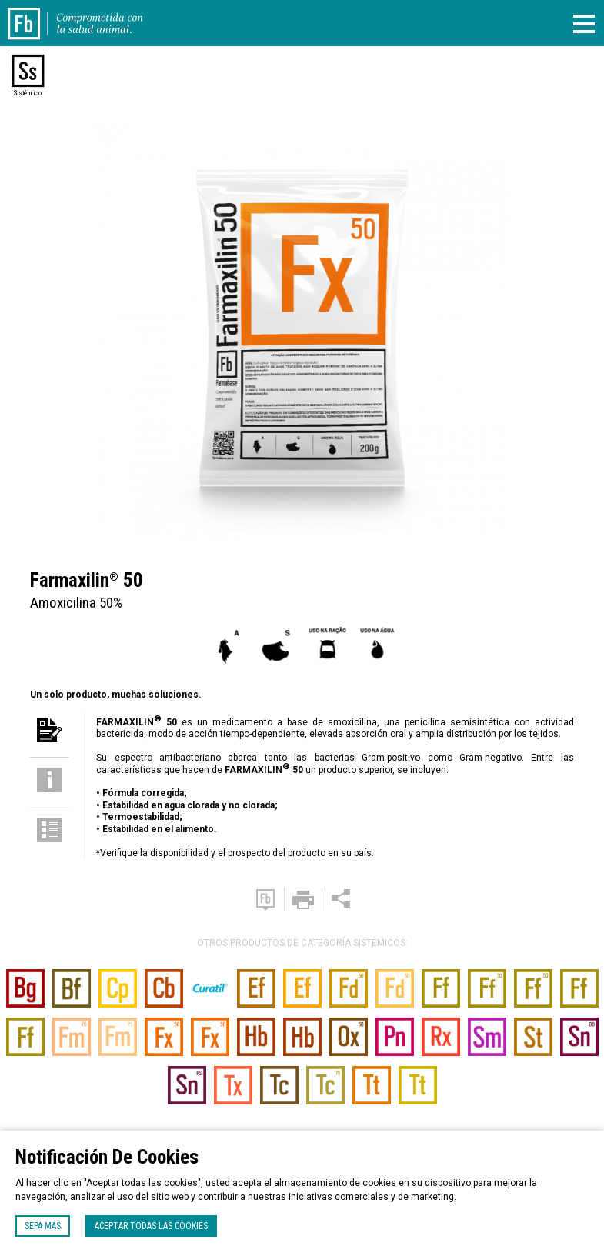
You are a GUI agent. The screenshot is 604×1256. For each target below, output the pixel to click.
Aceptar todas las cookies (151, 1226)
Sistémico (27, 93)
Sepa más (43, 1226)
